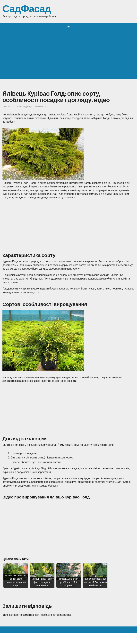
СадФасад (26, 9)
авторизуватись (61, 614)
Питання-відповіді (24, 106)
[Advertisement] (68, 56)
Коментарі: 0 (41, 106)
